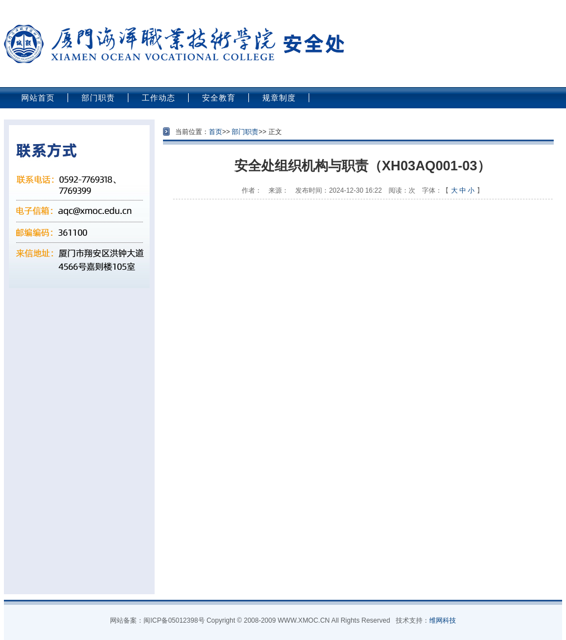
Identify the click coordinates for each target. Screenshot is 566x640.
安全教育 (219, 97)
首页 (215, 132)
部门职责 (98, 97)
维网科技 (442, 620)
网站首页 (38, 97)
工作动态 (158, 97)
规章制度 (279, 97)
